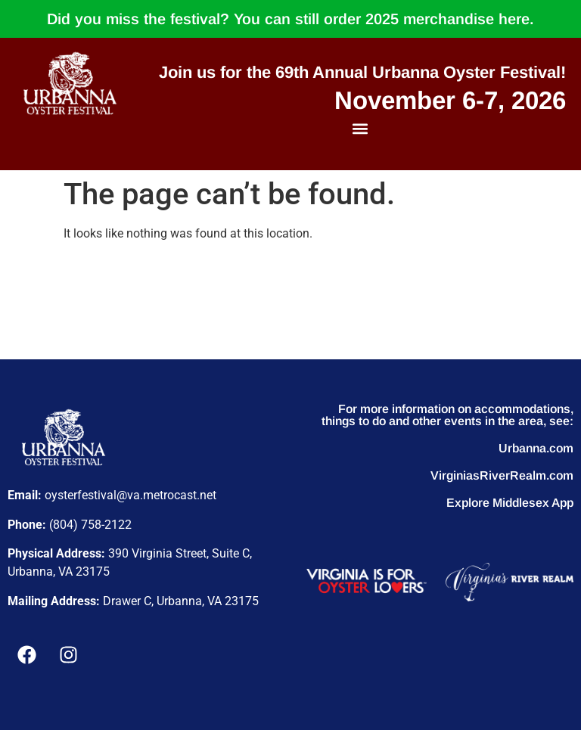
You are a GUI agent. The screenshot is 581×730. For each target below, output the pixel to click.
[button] (360, 128)
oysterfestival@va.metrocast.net (130, 495)
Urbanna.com (536, 448)
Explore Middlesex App (509, 502)
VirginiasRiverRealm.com (501, 475)
